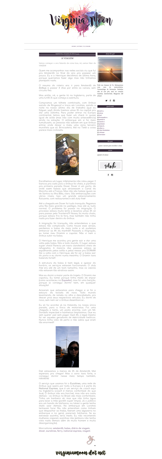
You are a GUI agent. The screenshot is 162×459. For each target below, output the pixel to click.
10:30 (77, 53)
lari (100, 115)
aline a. (101, 128)
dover (42, 431)
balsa (67, 428)
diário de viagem (80, 428)
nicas (101, 113)
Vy (113, 85)
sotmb (79, 46)
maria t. (102, 122)
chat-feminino (104, 130)
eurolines (51, 431)
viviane (101, 132)
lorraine (102, 134)
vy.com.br (86, 46)
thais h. (102, 126)
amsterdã (58, 428)
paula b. (102, 119)
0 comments (67, 55)
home (74, 46)
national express (72, 431)
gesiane (102, 124)
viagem (86, 431)
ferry (59, 431)
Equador (66, 280)
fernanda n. (103, 117)
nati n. (101, 111)
